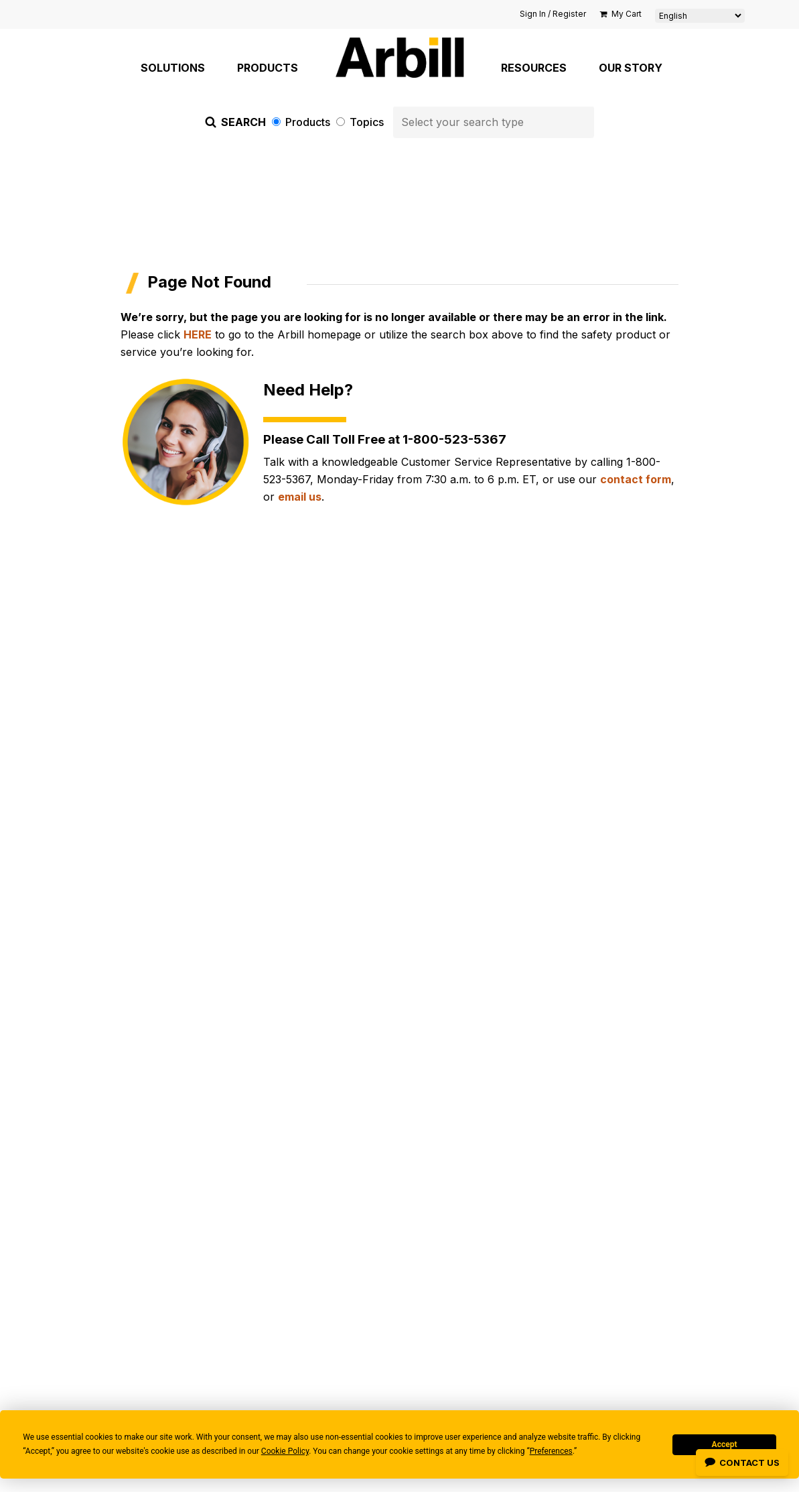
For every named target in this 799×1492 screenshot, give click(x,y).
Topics (361, 122)
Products (302, 122)
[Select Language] (700, 16)
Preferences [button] (551, 1451)
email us (299, 496)
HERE (198, 334)
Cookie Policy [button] (285, 1451)
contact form (635, 479)
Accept (724, 1444)
